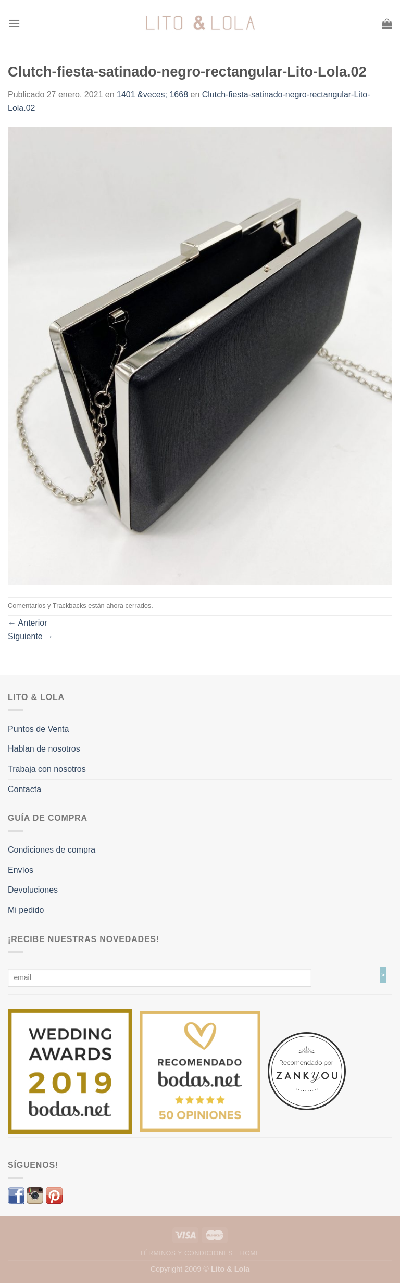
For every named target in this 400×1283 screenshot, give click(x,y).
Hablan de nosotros (44, 748)
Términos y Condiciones (186, 1253)
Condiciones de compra (51, 849)
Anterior (27, 622)
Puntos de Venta (38, 729)
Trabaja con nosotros (47, 769)
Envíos (20, 870)
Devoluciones (33, 889)
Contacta (24, 789)
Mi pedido (26, 910)
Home (250, 1253)
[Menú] (14, 23)
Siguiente (30, 636)
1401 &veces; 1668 (152, 94)
